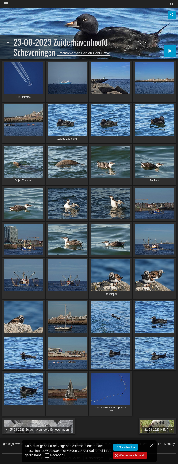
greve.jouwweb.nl (14, 444)
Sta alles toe (126, 447)
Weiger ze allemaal (131, 455)
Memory (169, 444)
